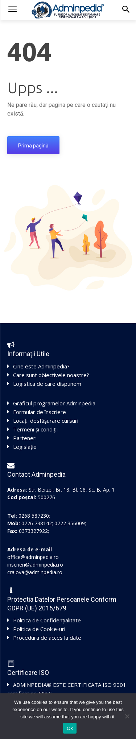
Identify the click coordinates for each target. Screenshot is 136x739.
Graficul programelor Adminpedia (54, 403)
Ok (70, 728)
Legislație (25, 446)
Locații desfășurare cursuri (45, 420)
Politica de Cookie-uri (39, 628)
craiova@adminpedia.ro (34, 572)
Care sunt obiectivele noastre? (51, 375)
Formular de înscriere (39, 412)
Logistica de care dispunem (47, 383)
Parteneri (25, 438)
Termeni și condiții (35, 429)
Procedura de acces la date (47, 637)
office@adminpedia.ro (33, 557)
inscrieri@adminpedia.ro (35, 564)
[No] (127, 716)
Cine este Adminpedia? (41, 366)
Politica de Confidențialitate (47, 620)
